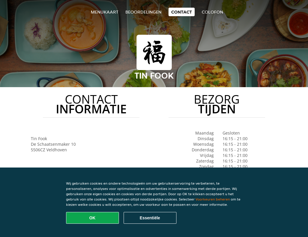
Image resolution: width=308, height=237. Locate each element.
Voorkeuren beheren (213, 199)
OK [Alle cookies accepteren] (92, 218)
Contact (181, 12)
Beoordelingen (143, 12)
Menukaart (104, 12)
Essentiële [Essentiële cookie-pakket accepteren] (150, 218)
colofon (212, 12)
